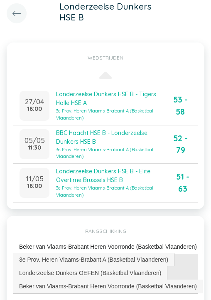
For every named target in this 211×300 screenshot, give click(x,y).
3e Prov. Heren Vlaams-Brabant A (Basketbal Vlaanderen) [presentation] (93, 259)
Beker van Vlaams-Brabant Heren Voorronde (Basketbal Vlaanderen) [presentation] (108, 246)
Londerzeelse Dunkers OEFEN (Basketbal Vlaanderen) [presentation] (90, 273)
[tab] (108, 247)
